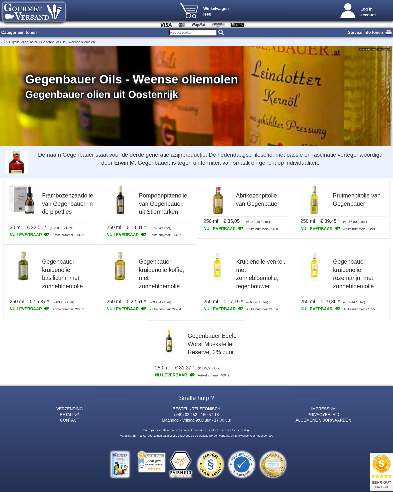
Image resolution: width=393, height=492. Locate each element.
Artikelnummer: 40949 (213, 375)
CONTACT (69, 420)
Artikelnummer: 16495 (68, 235)
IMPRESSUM (323, 409)
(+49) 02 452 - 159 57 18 (196, 414)
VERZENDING (69, 409)
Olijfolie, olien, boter (23, 42)
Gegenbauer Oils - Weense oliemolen (68, 42)
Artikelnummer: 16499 (359, 229)
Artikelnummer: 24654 (262, 309)
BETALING (69, 414)
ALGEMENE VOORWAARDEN (323, 420)
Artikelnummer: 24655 (359, 309)
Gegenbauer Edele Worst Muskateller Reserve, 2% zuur (212, 344)
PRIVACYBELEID (323, 414)
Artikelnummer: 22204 (165, 309)
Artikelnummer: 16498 (262, 229)
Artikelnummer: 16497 (165, 235)
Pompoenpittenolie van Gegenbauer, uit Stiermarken (163, 203)
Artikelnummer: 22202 (68, 309)
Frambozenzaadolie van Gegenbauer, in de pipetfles (67, 203)
